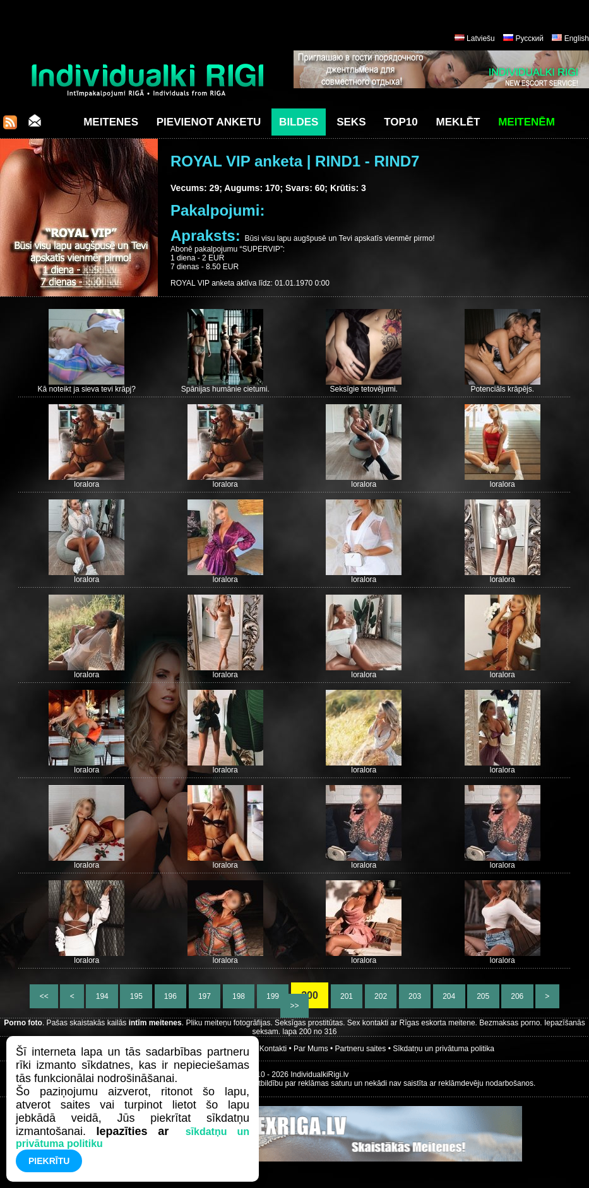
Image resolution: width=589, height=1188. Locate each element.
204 (449, 996)
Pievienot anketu (209, 122)
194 (101, 996)
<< (44, 996)
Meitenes (110, 122)
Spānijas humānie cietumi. (225, 389)
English (576, 38)
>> (294, 1005)
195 (136, 996)
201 (346, 996)
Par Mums (311, 1048)
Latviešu (481, 38)
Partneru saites (360, 1048)
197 (204, 996)
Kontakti (273, 1048)
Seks (351, 122)
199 (273, 996)
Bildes (298, 122)
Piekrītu (48, 1161)
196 (170, 996)
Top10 (401, 122)
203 (415, 996)
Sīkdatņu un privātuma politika (443, 1048)
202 (381, 996)
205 (483, 996)
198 (238, 996)
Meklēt (458, 122)
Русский (529, 38)
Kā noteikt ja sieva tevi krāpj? (87, 389)
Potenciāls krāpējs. (502, 389)
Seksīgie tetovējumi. (364, 389)
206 (517, 996)
